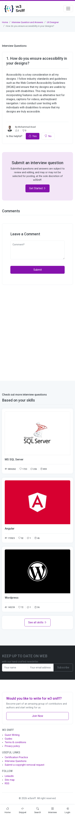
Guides (8, 738)
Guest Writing (12, 735)
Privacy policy (12, 746)
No (48, 136)
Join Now (37, 716)
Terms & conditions (15, 742)
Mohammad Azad (27, 127)
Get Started (37, 188)
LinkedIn (9, 776)
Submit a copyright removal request (24, 764)
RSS (7, 783)
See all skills (37, 622)
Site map (10, 779)
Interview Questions (15, 761)
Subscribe (63, 667)
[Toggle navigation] (68, 8)
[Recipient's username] (15, 667)
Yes (33, 136)
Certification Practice (16, 757)
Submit (37, 269)
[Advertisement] (37, 330)
